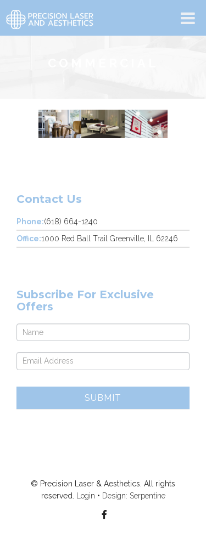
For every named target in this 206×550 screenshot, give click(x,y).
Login (85, 495)
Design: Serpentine (133, 495)
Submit (103, 398)
